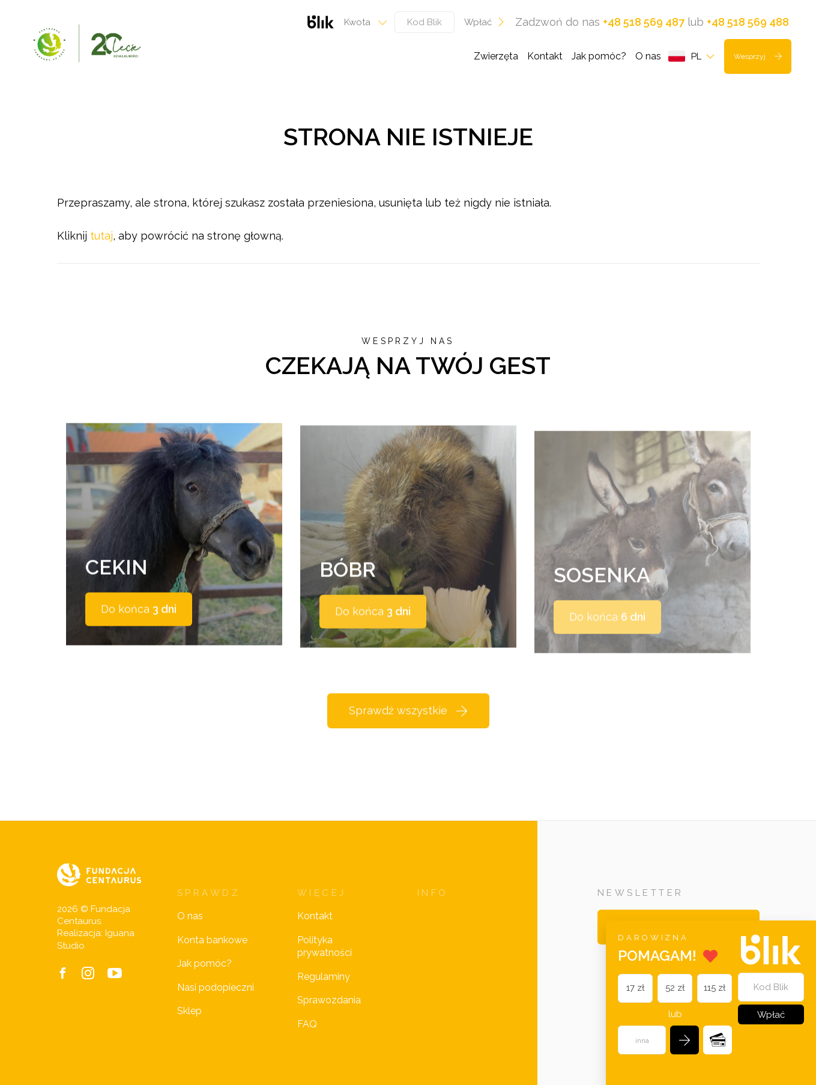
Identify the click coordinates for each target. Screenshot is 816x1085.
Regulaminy (323, 976)
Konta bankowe (212, 940)
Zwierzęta (496, 56)
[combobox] (361, 22)
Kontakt (545, 56)
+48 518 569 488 (748, 22)
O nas (648, 56)
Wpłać (485, 22)
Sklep (189, 1011)
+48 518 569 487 (644, 22)
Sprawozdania (329, 1000)
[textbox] (361, 22)
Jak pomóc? (599, 56)
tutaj (101, 235)
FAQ (307, 1024)
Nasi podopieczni (215, 987)
